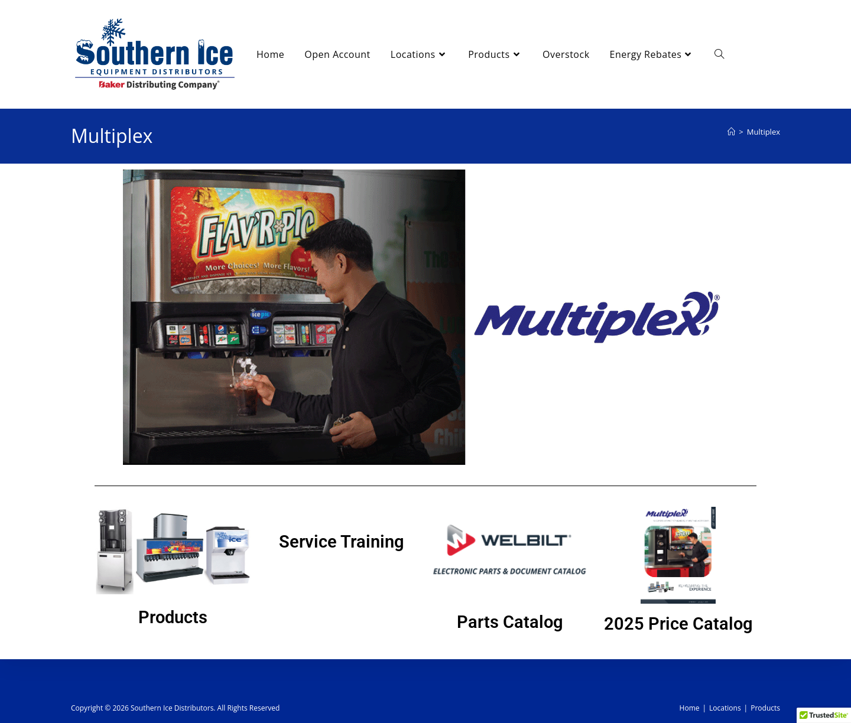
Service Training (341, 542)
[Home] (731, 131)
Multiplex (763, 131)
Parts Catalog (510, 622)
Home (690, 708)
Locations (725, 708)
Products (172, 617)
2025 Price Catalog (678, 624)
